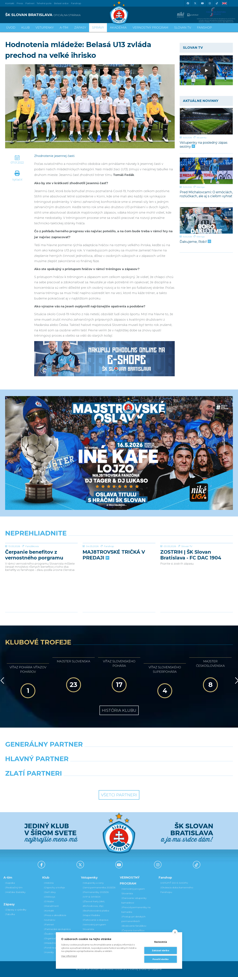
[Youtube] (202, 3)
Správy (98, 27)
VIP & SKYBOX (91, 896)
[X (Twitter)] (195, 3)
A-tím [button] (64, 27)
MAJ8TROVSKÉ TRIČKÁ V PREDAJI (114, 579)
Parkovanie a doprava (95, 919)
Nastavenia (160, 941)
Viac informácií (69, 956)
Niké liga (201, 187)
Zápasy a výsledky (15, 909)
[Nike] (119, 752)
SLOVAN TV (182, 27)
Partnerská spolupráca (57, 929)
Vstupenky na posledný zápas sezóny (203, 144)
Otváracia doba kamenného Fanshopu (176, 890)
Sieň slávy (50, 892)
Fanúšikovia (32, 571)
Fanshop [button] (204, 27)
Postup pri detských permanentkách (133, 919)
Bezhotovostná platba (96, 910)
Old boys (49, 896)
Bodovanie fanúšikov (133, 925)
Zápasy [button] (80, 27)
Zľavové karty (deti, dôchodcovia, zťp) (94, 903)
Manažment (51, 905)
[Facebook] (187, 3)
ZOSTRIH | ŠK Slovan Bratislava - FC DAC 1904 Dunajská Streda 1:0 (190, 579)
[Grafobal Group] (148, 781)
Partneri (49, 924)
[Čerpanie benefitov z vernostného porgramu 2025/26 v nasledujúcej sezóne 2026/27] (41, 555)
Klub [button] (25, 27)
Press (20, 3)
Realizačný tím (13, 887)
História (49, 882)
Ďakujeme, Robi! (195, 242)
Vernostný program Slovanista (94, 927)
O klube (49, 901)
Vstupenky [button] (45, 27)
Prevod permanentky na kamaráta (135, 909)
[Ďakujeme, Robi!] (206, 220)
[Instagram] (209, 3)
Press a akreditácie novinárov (55, 917)
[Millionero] (148, 767)
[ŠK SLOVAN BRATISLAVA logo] (61, 15)
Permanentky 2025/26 (96, 892)
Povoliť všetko (161, 959)
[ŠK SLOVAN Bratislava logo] (119, 12)
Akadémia (118, 27)
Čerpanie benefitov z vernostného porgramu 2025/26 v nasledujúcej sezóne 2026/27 (34, 579)
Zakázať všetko (160, 950)
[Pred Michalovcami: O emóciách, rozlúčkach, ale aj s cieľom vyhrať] (206, 170)
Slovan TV (186, 571)
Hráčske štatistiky (15, 892)
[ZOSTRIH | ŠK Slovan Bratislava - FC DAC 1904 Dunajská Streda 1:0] (196, 555)
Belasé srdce (61, 3)
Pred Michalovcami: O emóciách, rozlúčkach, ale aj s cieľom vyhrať (206, 194)
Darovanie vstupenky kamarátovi (133, 900)
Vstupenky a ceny (93, 882)
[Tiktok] (217, 3)
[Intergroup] (90, 781)
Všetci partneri (119, 795)
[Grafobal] (90, 767)
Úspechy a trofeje (54, 887)
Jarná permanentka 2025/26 (99, 887)
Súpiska (10, 882)
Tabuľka (10, 914)
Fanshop (76, 3)
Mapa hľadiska (91, 915)
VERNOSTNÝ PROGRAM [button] (150, 27)
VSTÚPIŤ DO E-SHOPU (174, 882)
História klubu (119, 710)
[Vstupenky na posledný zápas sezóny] (206, 121)
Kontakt (49, 910)
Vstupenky (201, 137)
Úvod (10, 27)
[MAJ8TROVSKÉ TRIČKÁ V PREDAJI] (119, 555)
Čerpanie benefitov (132, 930)
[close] (175, 932)
